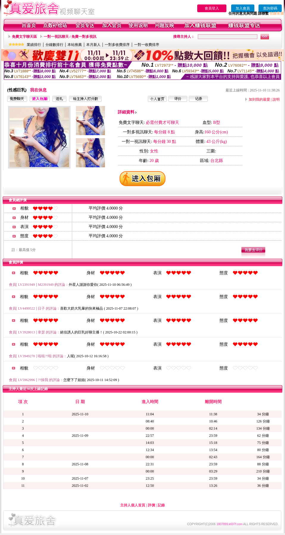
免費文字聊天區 (24, 37)
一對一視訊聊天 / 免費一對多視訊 (70, 37)
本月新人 (93, 45)
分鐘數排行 (54, 45)
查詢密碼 (270, 8)
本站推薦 (75, 45)
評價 (151, 505)
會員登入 (212, 8)
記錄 (161, 505)
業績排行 (34, 45)
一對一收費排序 (146, 45)
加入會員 (243, 8)
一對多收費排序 (117, 45)
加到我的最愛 (259, 99)
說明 (276, 99)
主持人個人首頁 (132, 505)
